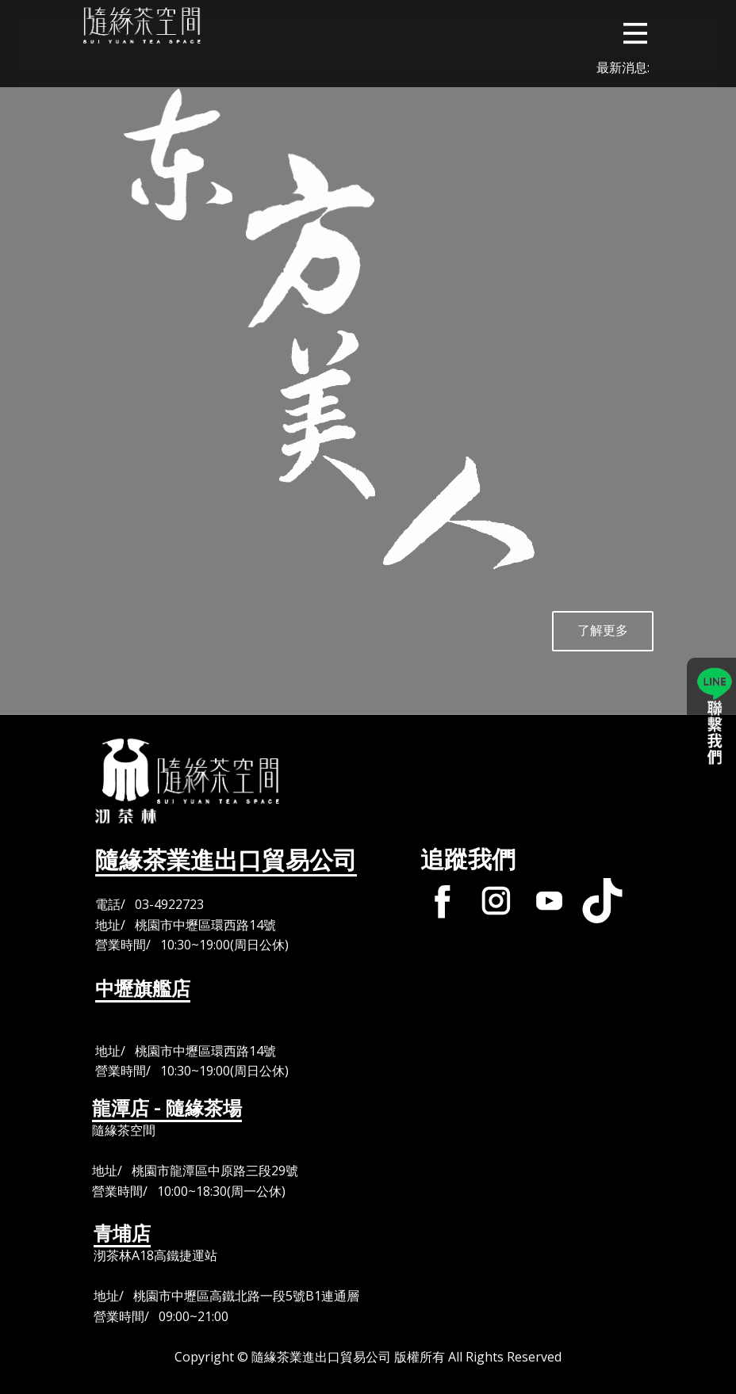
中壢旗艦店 (142, 989)
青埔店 (122, 1234)
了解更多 (602, 630)
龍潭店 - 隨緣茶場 (167, 1109)
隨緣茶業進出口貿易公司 (226, 860)
